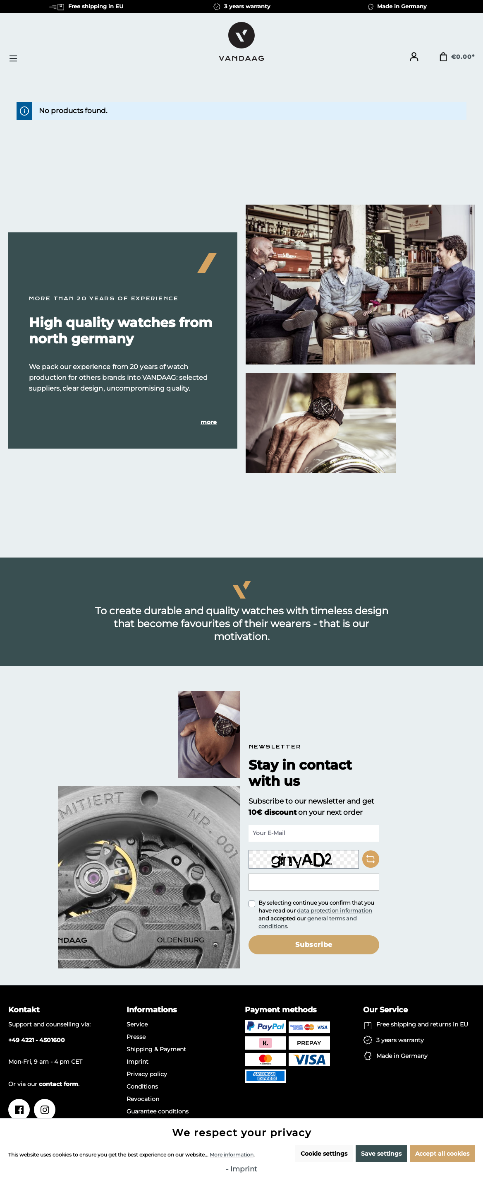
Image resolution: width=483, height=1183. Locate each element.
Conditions (142, 1086)
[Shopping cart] (457, 56)
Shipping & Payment (156, 1049)
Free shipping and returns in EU (422, 1024)
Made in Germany (402, 1056)
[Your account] (414, 56)
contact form (58, 1084)
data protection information (334, 910)
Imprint (137, 1061)
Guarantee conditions (158, 1111)
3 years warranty (400, 1040)
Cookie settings (324, 1153)
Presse (136, 1037)
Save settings (381, 1153)
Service (137, 1024)
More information (231, 1155)
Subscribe (313, 945)
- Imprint (241, 1169)
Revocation (143, 1099)
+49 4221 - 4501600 (36, 1040)
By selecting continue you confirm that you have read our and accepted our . (316, 914)
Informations (152, 1009)
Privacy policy (147, 1074)
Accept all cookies (442, 1153)
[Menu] (15, 58)
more (209, 422)
